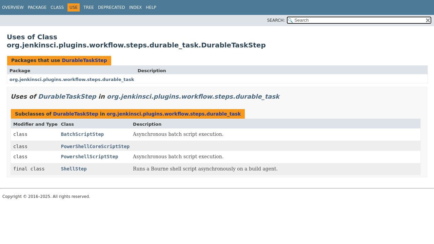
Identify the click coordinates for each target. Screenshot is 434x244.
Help (151, 7)
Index (135, 7)
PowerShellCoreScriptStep (95, 146)
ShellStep (74, 168)
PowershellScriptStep (89, 156)
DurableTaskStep (84, 60)
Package (37, 7)
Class (57, 7)
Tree (88, 7)
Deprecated (111, 7)
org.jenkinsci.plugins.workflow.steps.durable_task (71, 79)
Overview (13, 7)
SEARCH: (276, 20)
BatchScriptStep (82, 134)
